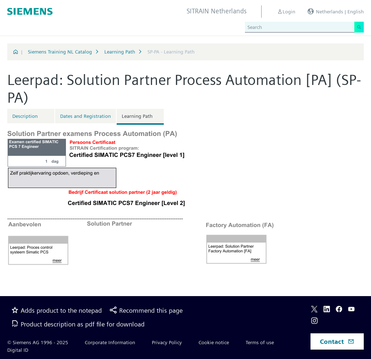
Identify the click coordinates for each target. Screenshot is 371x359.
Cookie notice (214, 342)
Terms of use (260, 342)
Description (25, 116)
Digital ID (17, 350)
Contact (337, 341)
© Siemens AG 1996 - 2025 (37, 342)
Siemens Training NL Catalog (60, 52)
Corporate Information (110, 342)
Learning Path (119, 52)
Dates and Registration (85, 116)
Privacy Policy (167, 342)
